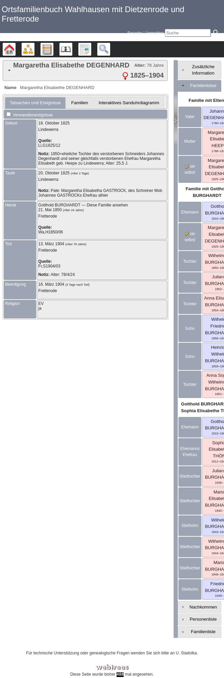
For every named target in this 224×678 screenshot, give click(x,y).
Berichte (91, 49)
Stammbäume (15, 49)
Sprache (135, 33)
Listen (53, 49)
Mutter (190, 141)
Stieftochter (190, 476)
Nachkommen (203, 607)
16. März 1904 (51, 284)
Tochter (189, 261)
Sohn (190, 328)
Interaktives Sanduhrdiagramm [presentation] (129, 102)
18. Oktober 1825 (54, 123)
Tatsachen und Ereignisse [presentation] (35, 102)
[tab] (85, 70)
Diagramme (34, 49)
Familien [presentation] (79, 102)
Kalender (72, 49)
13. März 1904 (51, 244)
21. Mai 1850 (49, 209)
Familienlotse (203, 85)
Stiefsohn (189, 525)
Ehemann (189, 212)
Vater (190, 116)
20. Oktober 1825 (54, 173)
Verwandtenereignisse (29, 115)
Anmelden (155, 33)
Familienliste (203, 631)
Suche (109, 49)
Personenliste (203, 619)
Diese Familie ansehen (107, 205)
